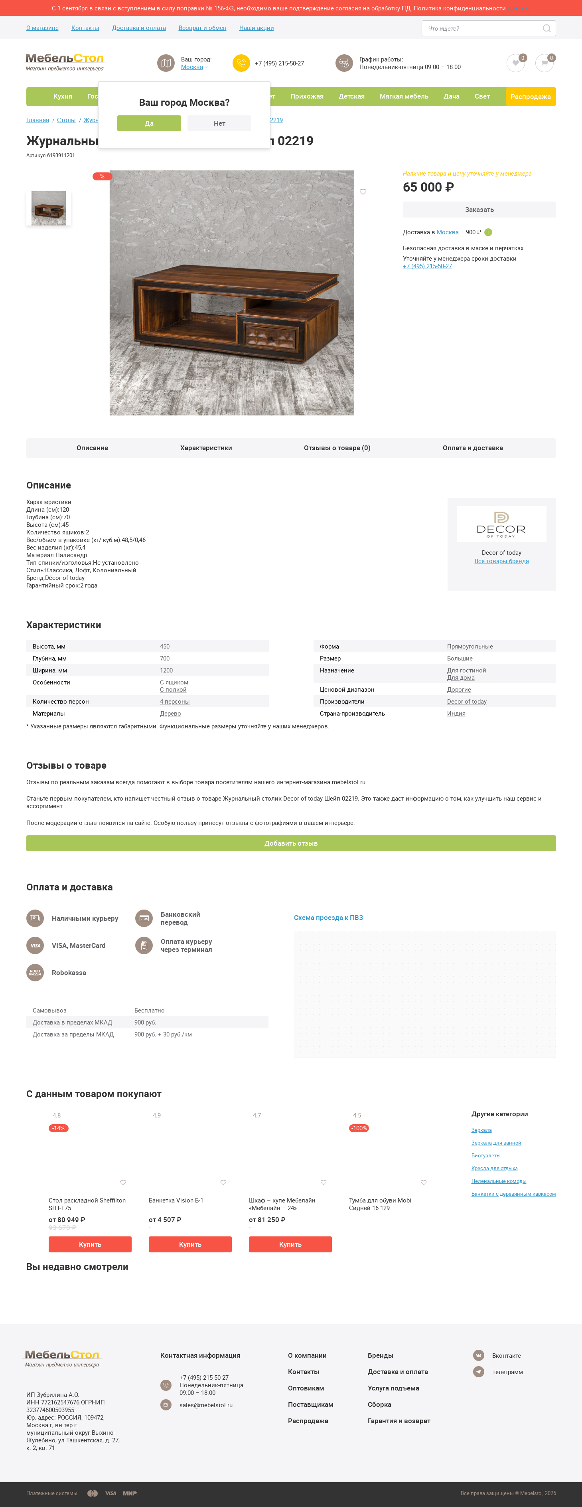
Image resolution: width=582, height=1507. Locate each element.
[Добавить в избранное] (363, 192)
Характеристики (206, 447)
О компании (307, 1355)
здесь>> (518, 8)
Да (149, 123)
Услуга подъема (393, 1387)
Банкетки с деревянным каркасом (514, 1193)
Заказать (479, 209)
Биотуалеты (486, 1155)
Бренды (381, 1355)
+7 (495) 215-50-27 (279, 63)
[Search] (547, 28)
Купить (90, 1244)
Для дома (461, 677)
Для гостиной (466, 670)
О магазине (42, 28)
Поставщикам (310, 1404)
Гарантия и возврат (399, 1420)
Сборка (379, 1404)
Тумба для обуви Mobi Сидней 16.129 (380, 1204)
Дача (452, 96)
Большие (460, 658)
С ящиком (174, 682)
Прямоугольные (470, 646)
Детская (352, 96)
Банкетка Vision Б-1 (176, 1200)
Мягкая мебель (404, 96)
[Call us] (241, 63)
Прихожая (307, 96)
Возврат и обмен (203, 28)
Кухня (62, 96)
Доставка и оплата (139, 28)
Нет (219, 123)
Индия (456, 713)
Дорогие (459, 689)
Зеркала (482, 1129)
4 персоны (175, 701)
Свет (482, 96)
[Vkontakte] (497, 1355)
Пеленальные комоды (499, 1181)
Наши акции (256, 28)
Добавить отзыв (291, 843)
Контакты (85, 28)
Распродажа (531, 96)
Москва (194, 67)
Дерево (170, 713)
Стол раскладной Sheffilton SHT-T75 (87, 1204)
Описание (92, 447)
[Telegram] (498, 1371)
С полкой (173, 689)
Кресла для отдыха (495, 1168)
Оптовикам (306, 1387)
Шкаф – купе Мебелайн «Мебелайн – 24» (282, 1204)
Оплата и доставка (473, 447)
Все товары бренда (502, 561)
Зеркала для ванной (496, 1142)
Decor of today (467, 701)
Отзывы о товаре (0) (337, 447)
